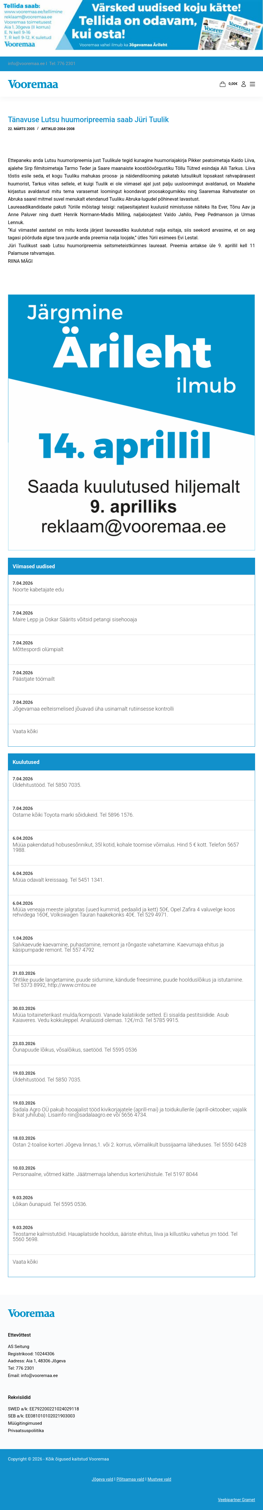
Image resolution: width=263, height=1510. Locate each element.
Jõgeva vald (100, 1479)
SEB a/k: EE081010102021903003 (41, 1416)
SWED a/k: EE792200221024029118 (43, 1409)
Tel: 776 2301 (21, 1368)
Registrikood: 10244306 (31, 1354)
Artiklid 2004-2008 (58, 129)
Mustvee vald (162, 1479)
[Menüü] (252, 84)
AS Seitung (18, 1346)
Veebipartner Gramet (235, 1499)
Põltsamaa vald (130, 1479)
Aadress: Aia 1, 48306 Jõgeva (37, 1361)
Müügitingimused (25, 1423)
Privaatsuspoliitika (26, 1430)
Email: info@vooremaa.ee (33, 1375)
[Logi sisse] (243, 84)
